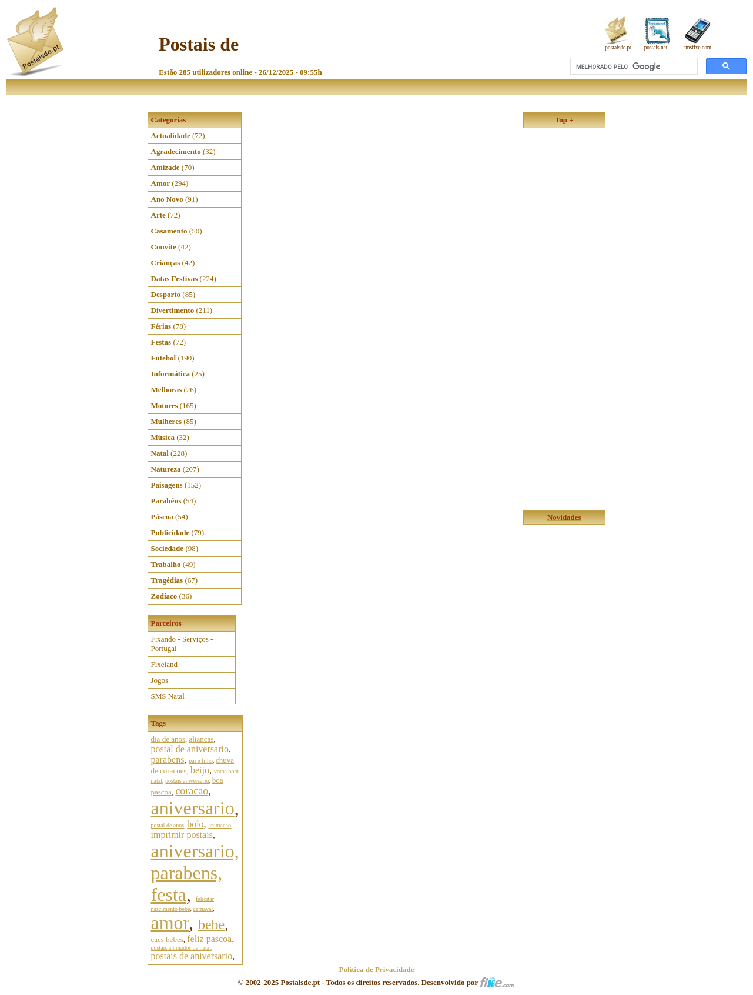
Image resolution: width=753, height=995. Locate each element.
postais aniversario (187, 780)
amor (170, 922)
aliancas (201, 738)
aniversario (193, 808)
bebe (211, 924)
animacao (220, 825)
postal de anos (168, 825)
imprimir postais (182, 835)
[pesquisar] (633, 66)
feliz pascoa (209, 939)
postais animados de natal (181, 947)
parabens (168, 759)
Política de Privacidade (376, 969)
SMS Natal (168, 696)
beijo (199, 770)
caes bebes (167, 939)
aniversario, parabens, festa (195, 872)
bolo (195, 824)
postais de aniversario (192, 956)
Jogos (160, 680)
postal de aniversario (190, 749)
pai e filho (201, 760)
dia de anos (168, 738)
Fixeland (164, 664)
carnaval (203, 909)
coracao (191, 791)
